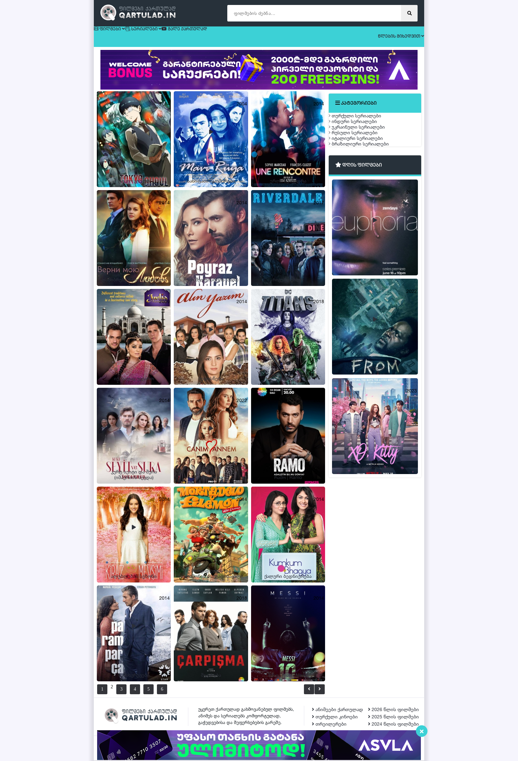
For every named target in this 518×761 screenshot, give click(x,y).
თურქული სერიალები (361, 121)
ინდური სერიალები (359, 137)
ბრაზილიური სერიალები (365, 199)
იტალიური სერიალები (362, 183)
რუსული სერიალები (359, 168)
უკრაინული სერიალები (363, 152)
